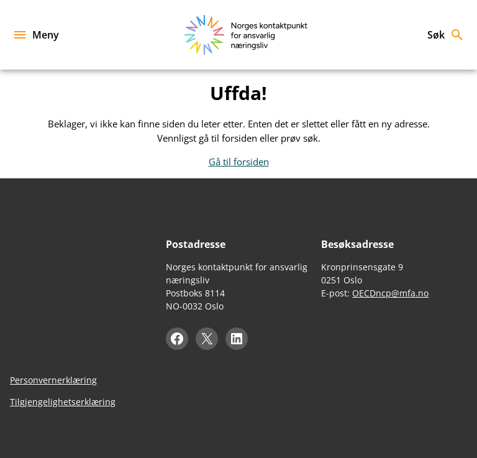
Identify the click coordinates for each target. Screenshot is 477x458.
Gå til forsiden (239, 161)
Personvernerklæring (53, 380)
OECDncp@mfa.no (390, 293)
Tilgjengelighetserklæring (63, 402)
